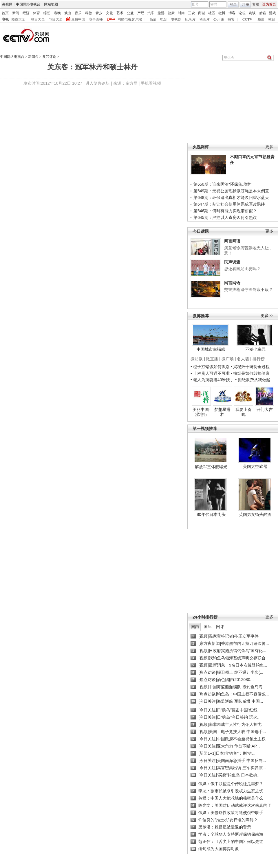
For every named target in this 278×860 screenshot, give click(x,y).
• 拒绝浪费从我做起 (252, 379)
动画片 (204, 19)
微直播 (212, 359)
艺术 (119, 13)
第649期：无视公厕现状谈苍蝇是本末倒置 (231, 191)
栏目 (271, 19)
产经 (140, 13)
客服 (255, 4)
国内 (195, 626)
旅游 (161, 13)
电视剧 (176, 19)
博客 (231, 13)
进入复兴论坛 (97, 83)
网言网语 (232, 241)
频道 (260, 19)
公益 (130, 13)
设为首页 (269, 4)
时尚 (181, 13)
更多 (269, 147)
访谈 (252, 13)
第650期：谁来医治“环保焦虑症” (222, 184)
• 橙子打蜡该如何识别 (210, 366)
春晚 (57, 13)
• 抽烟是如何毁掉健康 (250, 373)
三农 (191, 13)
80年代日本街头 (211, 514)
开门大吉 (265, 409)
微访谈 (197, 359)
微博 (221, 13)
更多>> (267, 315)
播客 (231, 19)
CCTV (247, 19)
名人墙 (243, 359)
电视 (5, 19)
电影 (163, 19)
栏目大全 (38, 19)
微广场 (228, 359)
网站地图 (51, 4)
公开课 (218, 19)
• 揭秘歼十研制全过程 (250, 366)
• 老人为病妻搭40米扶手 (212, 379)
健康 (171, 13)
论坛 (242, 13)
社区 (211, 13)
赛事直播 (96, 19)
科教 (88, 13)
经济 (26, 13)
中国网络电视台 (28, 4)
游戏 (272, 13)
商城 (201, 13)
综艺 (46, 13)
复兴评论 (49, 57)
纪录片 (190, 19)
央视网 (7, 4)
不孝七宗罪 (255, 349)
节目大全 (56, 19)
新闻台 (33, 57)
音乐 (78, 13)
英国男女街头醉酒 (255, 514)
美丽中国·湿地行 (201, 412)
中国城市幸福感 (211, 349)
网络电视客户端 (130, 19)
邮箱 (262, 13)
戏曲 (67, 13)
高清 (152, 19)
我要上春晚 (243, 412)
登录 (233, 5)
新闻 (15, 13)
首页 (5, 13)
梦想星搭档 (222, 412)
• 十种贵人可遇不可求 (211, 373)
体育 (36, 13)
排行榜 (259, 359)
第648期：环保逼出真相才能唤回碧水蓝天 (231, 197)
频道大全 (18, 19)
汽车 (150, 13)
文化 (109, 13)
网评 (220, 626)
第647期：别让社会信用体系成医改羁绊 (229, 204)
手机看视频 (151, 83)
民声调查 (232, 262)
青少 (99, 13)
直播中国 (78, 19)
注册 (245, 5)
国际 (208, 626)
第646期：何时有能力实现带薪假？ (225, 210)
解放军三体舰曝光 (211, 466)
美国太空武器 (255, 466)
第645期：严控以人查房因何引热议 (225, 217)
